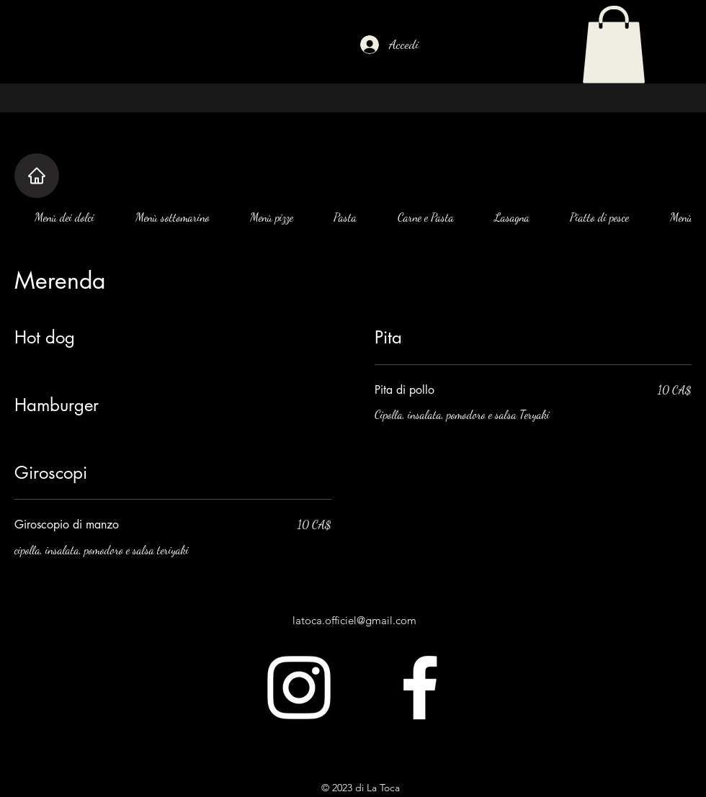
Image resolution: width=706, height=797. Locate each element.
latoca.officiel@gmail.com (354, 620)
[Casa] (36, 175)
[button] (613, 45)
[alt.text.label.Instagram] (298, 687)
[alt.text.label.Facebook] (420, 687)
